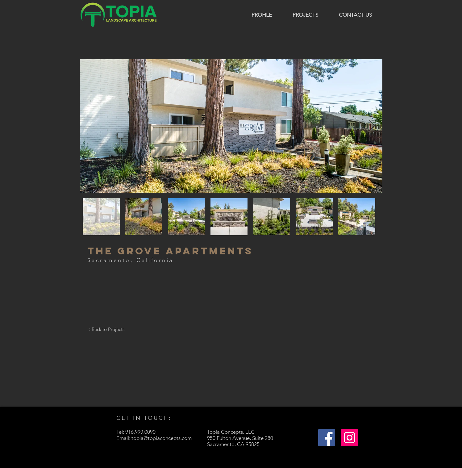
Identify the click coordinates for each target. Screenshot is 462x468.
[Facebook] (326, 437)
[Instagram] (349, 437)
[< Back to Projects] (105, 329)
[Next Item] (371, 126)
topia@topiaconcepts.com (161, 438)
